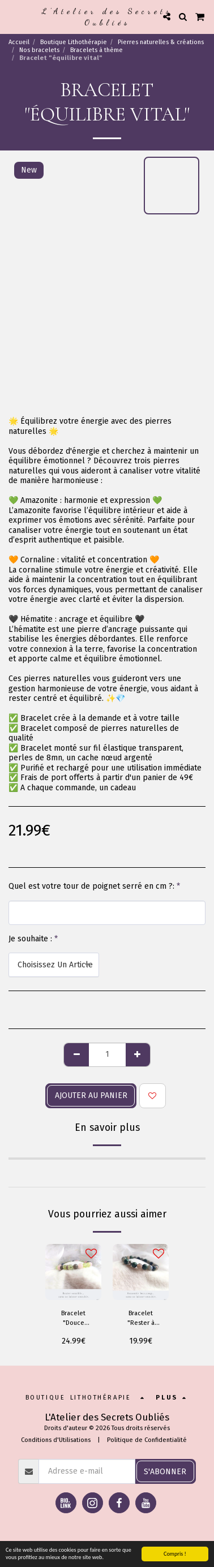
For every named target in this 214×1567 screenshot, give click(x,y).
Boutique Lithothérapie (73, 42)
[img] (73, 1272)
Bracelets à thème (96, 50)
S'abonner (165, 1471)
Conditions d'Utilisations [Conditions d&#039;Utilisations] (56, 1440)
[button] (12, 16)
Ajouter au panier (91, 1095)
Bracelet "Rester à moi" (141, 1319)
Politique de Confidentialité (147, 1440)
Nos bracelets (39, 50)
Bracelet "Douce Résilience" (73, 1319)
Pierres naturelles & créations (161, 42)
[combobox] (53, 965)
